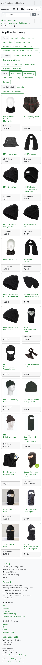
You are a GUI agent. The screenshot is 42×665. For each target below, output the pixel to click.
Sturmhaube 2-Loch (9, 545)
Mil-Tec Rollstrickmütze (9, 436)
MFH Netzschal (30, 154)
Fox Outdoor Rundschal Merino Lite (8, 119)
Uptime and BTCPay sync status (13, 659)
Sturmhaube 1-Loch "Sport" (30, 510)
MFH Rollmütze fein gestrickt (9, 225)
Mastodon (6, 632)
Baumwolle (26, 56)
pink (25, 46)
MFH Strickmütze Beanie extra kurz (10, 296)
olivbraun (7, 46)
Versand (6, 582)
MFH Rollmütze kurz (30, 225)
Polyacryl (6, 68)
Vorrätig (20, 87)
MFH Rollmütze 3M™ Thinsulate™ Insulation (31, 189)
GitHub (4, 629)
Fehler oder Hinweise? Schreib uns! (14, 662)
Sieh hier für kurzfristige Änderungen (14, 655)
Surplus (6, 82)
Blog (3, 627)
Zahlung (6, 563)
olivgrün (16, 46)
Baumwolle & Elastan (11, 60)
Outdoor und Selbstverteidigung (9, 21)
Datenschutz (6, 608)
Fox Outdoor (16, 73)
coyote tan (20, 42)
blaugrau (32, 38)
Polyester (17, 68)
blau (23, 38)
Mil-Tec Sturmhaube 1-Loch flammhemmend (31, 438)
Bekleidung (23, 23)
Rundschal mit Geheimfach (9, 473)
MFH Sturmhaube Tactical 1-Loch (9, 367)
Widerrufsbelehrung (9, 614)
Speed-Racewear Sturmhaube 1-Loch (31, 474)
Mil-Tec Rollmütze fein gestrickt (31, 401)
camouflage (8, 42)
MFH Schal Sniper (28, 260)
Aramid (16, 56)
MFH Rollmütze (9, 187)
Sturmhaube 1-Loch (9, 510)
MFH (4, 78)
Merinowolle (30, 64)
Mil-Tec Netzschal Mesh (31, 366)
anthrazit (14, 38)
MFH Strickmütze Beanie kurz (10, 328)
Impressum (6, 611)
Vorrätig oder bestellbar (13, 91)
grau (30, 42)
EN (38, 15)
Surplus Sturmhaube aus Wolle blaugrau (31, 546)
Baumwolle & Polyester (12, 64)
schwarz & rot (18, 51)
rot (30, 46)
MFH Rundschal (10, 259)
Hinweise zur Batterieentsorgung (13, 616)
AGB (3, 606)
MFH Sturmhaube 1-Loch (30, 329)
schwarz (6, 51)
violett (29, 51)
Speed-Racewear (25, 78)
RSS (12, 632)
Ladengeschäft (10, 637)
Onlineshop (6, 9)
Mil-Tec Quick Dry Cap (10, 401)
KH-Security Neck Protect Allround (31, 118)
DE (34, 15)
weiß (36, 51)
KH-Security (29, 73)
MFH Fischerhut (10, 154)
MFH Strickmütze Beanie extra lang (31, 296)
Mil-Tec (12, 78)
